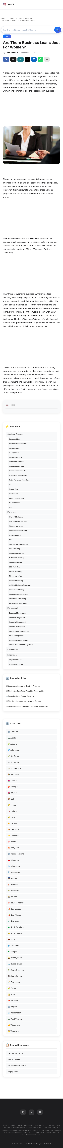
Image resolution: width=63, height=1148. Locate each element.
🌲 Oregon (12, 952)
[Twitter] (31, 1112)
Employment (12, 655)
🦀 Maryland (13, 848)
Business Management (17, 613)
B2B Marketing (14, 567)
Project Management (17, 618)
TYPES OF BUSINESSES (25, 18)
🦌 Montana (13, 884)
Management (12, 608)
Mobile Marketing (15, 576)
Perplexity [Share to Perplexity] (20, 59)
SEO (10, 540)
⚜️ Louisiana (13, 835)
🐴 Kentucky (13, 829)
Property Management (17, 622)
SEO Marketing (14, 549)
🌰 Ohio (11, 939)
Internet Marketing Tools (18, 521)
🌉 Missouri (13, 878)
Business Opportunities (18, 443)
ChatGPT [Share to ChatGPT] (13, 59)
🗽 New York (13, 921)
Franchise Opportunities (18, 475)
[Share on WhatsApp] (40, 59)
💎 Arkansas (13, 750)
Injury (7, 36)
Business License (15, 457)
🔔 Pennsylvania (15, 958)
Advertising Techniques (18, 603)
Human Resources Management (21, 645)
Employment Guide (16, 664)
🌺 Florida (12, 780)
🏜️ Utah (11, 994)
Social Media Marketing (18, 530)
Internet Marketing (16, 517)
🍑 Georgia (13, 787)
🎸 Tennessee (14, 982)
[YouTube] (40, 1112)
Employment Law (15, 660)
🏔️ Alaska (12, 738)
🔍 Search (57, 30)
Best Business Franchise (18, 471)
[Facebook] (23, 1112)
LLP (10, 507)
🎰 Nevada (12, 897)
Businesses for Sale (16, 466)
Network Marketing (16, 558)
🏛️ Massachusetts (16, 854)
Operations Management (18, 640)
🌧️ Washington (14, 1013)
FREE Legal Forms (15, 1053)
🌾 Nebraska (13, 890)
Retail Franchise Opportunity (19, 480)
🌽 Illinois (12, 805)
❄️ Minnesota (14, 866)
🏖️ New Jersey (14, 909)
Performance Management (19, 631)
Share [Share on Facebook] (6, 59)
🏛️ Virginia (12, 1007)
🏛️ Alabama (13, 732)
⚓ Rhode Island (15, 964)
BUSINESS (11, 18)
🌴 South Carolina (16, 970)
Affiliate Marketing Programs (20, 585)
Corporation (13, 489)
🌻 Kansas (12, 823)
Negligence (13, 1072)
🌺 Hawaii (12, 793)
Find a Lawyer (14, 1059)
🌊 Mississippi (14, 872)
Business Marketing (16, 553)
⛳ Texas (12, 988)
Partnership (13, 493)
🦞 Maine (12, 842)
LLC (10, 484)
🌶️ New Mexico (14, 915)
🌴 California (13, 756)
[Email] (47, 59)
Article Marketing (15, 571)
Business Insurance (16, 462)
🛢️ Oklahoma (13, 945)
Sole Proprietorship (16, 498)
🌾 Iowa (11, 817)
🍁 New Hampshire (16, 903)
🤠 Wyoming (13, 1031)
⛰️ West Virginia (15, 1019)
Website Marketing (16, 526)
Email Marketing (15, 535)
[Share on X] (27, 59)
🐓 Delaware (13, 774)
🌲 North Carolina (16, 927)
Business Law (12, 650)
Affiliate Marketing (16, 581)
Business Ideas (14, 439)
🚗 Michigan (13, 860)
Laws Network (12, 53)
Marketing (11, 512)
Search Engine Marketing (18, 544)
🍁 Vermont (13, 1001)
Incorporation (14, 453)
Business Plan (14, 448)
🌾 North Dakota (15, 933)
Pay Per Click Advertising (18, 594)
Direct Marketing (15, 562)
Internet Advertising (16, 590)
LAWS (3, 18)
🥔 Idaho (11, 799)
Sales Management (16, 636)
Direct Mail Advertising (17, 599)
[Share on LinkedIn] (34, 59)
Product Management (17, 627)
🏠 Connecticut (14, 768)
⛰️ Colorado (13, 762)
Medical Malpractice (17, 1065)
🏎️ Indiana (12, 811)
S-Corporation (14, 503)
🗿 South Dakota (15, 976)
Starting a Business (15, 434)
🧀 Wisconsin (14, 1025)
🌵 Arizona (12, 744)
